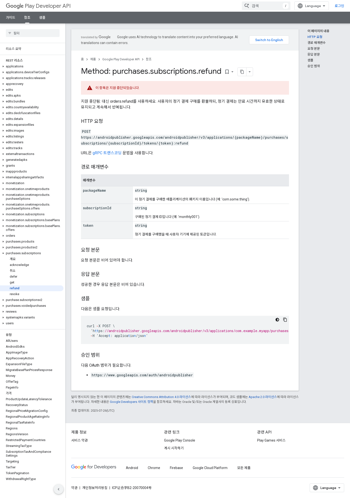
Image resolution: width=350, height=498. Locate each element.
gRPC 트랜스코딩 (107, 153)
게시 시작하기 (174, 448)
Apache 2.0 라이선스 (263, 397)
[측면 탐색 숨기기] (58, 489)
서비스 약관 (79, 440)
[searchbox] (33, 33)
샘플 (42, 17)
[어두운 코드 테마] (277, 320)
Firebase (176, 468)
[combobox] (266, 5)
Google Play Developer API (121, 59)
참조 (149, 59)
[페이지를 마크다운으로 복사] (242, 72)
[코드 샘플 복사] (285, 320)
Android (132, 468)
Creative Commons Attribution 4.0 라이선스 (161, 397)
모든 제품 (244, 468)
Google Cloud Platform (210, 468)
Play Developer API (38, 6)
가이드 (10, 17)
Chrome (154, 468)
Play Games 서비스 (271, 440)
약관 (74, 488)
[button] (31, 66)
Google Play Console (179, 440)
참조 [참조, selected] (27, 17)
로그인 (339, 6)
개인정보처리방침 (94, 488)
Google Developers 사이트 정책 (131, 402)
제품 (93, 59)
